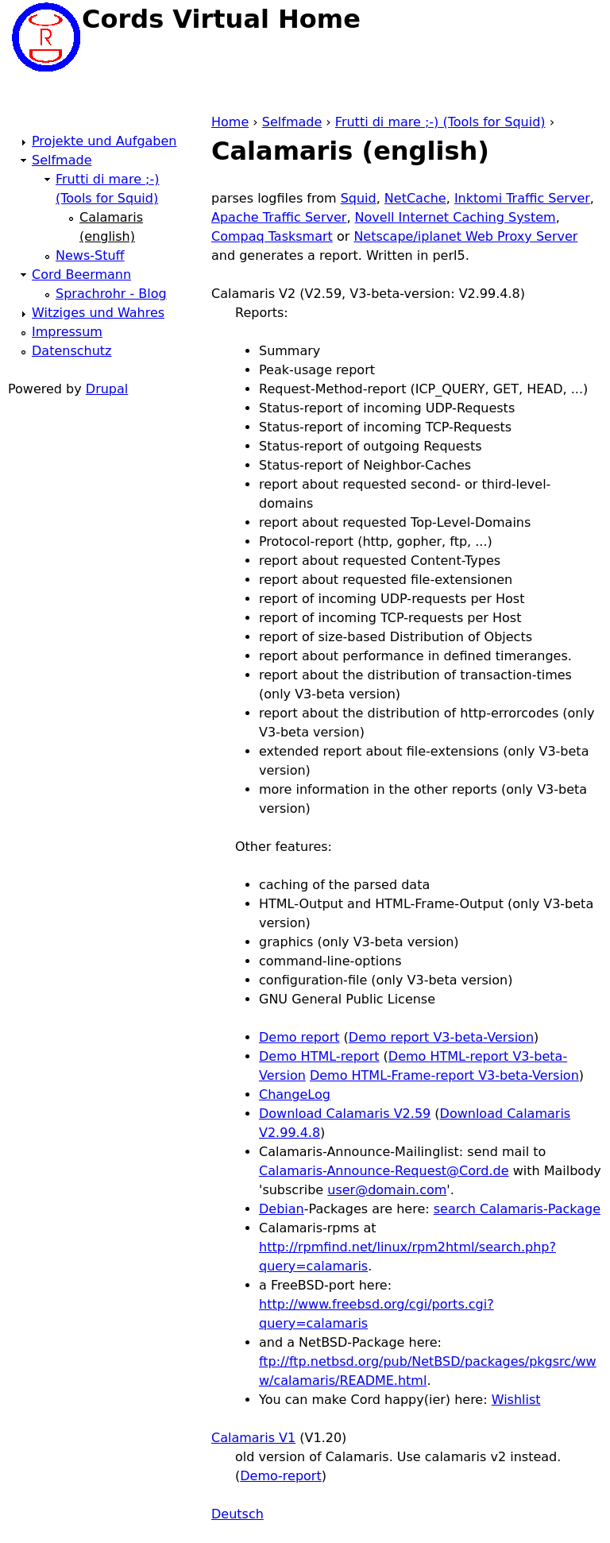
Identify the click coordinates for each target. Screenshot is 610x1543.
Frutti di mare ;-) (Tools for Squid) (440, 122)
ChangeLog (294, 1094)
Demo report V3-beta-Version (441, 1037)
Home (230, 122)
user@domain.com (386, 1189)
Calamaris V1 (253, 1437)
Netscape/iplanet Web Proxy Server (465, 236)
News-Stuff (90, 255)
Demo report (299, 1037)
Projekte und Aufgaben (104, 141)
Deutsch (237, 1514)
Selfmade (292, 122)
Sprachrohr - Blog (111, 293)
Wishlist (516, 1399)
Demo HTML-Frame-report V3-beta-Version (444, 1075)
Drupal (107, 388)
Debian (281, 1208)
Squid (358, 198)
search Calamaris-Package (517, 1208)
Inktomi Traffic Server (522, 198)
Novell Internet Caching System (455, 217)
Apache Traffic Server (278, 217)
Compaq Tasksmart (272, 236)
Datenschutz (71, 350)
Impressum (67, 331)
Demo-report (280, 1475)
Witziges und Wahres (98, 312)
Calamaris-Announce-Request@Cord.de (384, 1170)
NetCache (415, 198)
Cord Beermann (81, 274)
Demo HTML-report (319, 1056)
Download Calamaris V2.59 (344, 1113)
